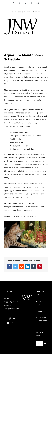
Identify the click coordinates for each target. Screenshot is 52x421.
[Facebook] (6, 318)
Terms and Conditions (42, 319)
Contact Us (41, 303)
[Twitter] (14, 318)
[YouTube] (8, 323)
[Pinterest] (10, 318)
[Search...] (39, 343)
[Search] (45, 343)
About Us (41, 311)
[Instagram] (12, 323)
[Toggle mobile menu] (46, 21)
